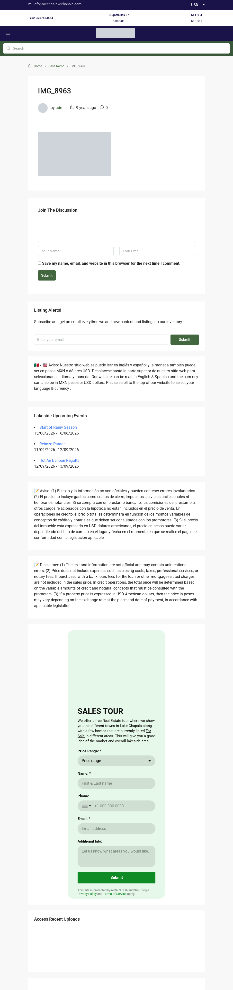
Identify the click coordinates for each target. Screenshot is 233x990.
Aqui (61, 780)
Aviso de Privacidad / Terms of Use (117, 940)
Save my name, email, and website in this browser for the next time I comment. (111, 263)
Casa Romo (56, 66)
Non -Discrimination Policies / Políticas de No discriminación (116, 970)
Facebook (103, 896)
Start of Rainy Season (58, 427)
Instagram (129, 896)
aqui (78, 805)
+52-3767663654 (41, 18)
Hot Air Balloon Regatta (59, 460)
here (44, 795)
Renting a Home (131, 785)
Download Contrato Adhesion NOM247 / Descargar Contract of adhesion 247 (116, 964)
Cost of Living (174, 778)
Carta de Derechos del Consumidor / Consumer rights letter (116, 958)
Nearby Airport (130, 793)
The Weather (173, 785)
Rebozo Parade (52, 444)
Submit (47, 275)
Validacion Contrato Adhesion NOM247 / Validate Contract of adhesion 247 (116, 952)
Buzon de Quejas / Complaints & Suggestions (116, 946)
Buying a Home (130, 778)
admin (61, 107)
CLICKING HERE (56, 786)
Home (38, 66)
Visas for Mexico (176, 793)
